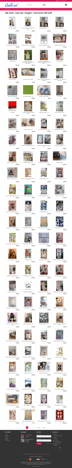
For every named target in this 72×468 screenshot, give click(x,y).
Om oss (6, 437)
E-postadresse (39, 434)
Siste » (44, 427)
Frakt (25, 453)
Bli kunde (7, 436)
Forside (6, 9)
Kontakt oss (7, 440)
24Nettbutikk (38, 466)
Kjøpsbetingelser (30, 453)
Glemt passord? (48, 443)
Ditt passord (39, 438)
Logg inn (6, 438)
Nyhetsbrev (47, 453)
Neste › (39, 427)
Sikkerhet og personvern (39, 453)
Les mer (45, 464)
